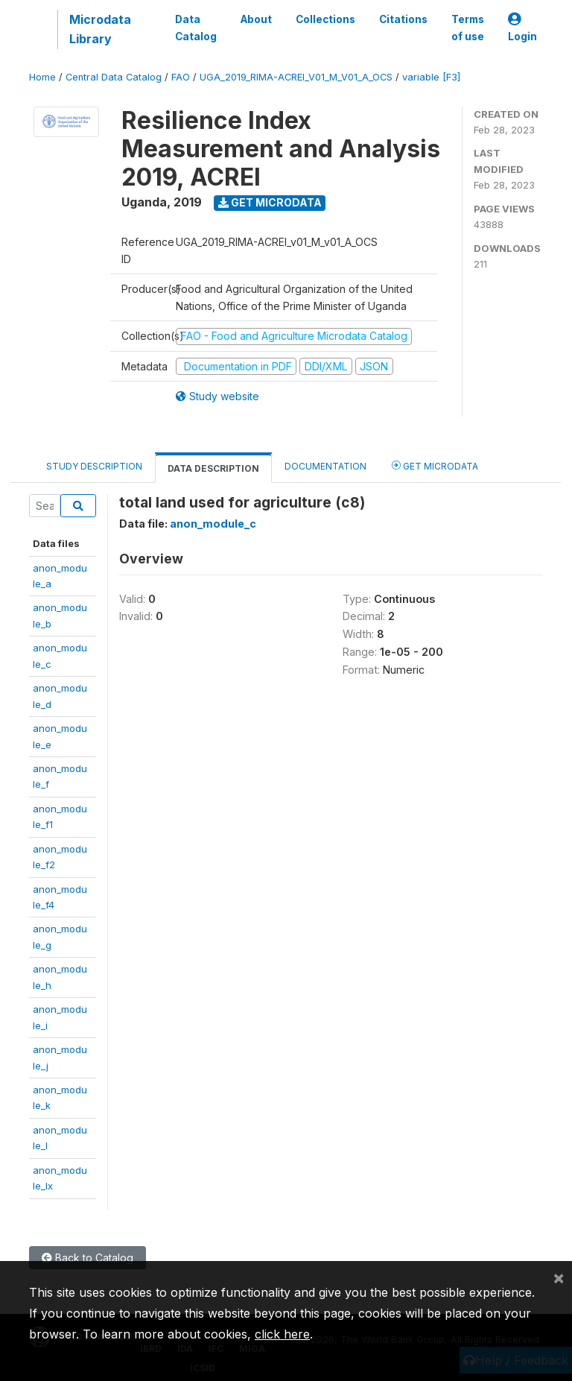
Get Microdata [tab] (435, 465)
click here (282, 1334)
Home (42, 77)
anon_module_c (213, 523)
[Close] (559, 1277)
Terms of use (467, 27)
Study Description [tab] (94, 466)
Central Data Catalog (114, 77)
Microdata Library (100, 29)
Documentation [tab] (325, 466)
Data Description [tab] (213, 468)
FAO (180, 77)
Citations (403, 19)
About (256, 19)
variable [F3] (431, 77)
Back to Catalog (87, 1257)
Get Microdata (270, 202)
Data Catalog (196, 27)
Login (522, 28)
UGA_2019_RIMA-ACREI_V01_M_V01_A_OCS (296, 77)
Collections (325, 19)
